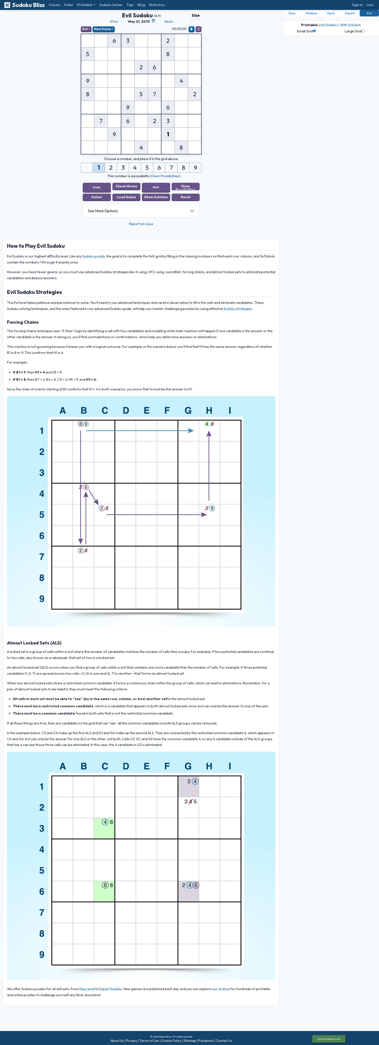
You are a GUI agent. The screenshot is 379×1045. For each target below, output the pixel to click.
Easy (292, 13)
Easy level (87, 987)
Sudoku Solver (111, 5)
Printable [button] (85, 5)
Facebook (205, 1039)
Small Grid (306, 31)
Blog (141, 5)
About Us (117, 1039)
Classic (54, 5)
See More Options (103, 208)
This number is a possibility (128, 176)
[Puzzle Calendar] (153, 21)
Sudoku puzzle (93, 254)
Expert (350, 13)
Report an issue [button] (141, 221)
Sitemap (190, 1039)
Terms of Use (149, 1039)
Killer (68, 5)
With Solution (350, 25)
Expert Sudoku (110, 987)
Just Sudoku (327, 25)
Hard (330, 13)
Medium (311, 13)
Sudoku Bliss (24, 4)
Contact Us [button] (224, 1039)
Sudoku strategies (238, 306)
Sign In (357, 5)
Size (196, 15)
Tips (130, 5)
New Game (103, 29)
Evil (85, 29)
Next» (168, 21)
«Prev (113, 21)
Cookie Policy (171, 1039)
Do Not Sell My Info (329, 1036)
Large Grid (355, 31)
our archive (221, 987)
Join (369, 5)
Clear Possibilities (165, 176)
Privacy (131, 1039)
